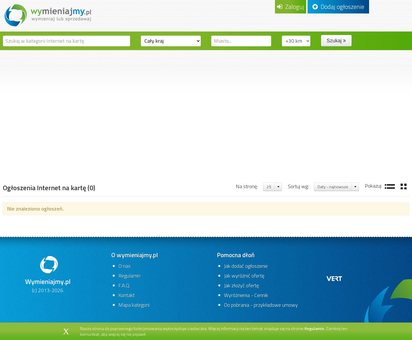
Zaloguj (290, 6)
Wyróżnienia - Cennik (246, 295)
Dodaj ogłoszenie (338, 6)
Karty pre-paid (127, 159)
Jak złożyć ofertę (241, 285)
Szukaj (336, 41)
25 (269, 187)
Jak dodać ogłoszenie (246, 266)
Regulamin (129, 276)
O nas (124, 266)
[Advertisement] (206, 93)
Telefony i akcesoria (76, 159)
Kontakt (126, 295)
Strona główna (24, 159)
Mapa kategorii (134, 305)
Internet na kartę (175, 159)
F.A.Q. (124, 285)
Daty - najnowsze (333, 187)
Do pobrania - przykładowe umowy (261, 305)
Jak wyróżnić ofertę (244, 276)
